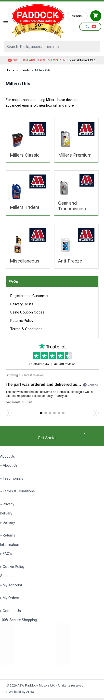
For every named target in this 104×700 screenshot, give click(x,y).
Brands (25, 70)
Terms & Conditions (26, 329)
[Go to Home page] (38, 21)
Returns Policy (21, 320)
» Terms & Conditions (17, 491)
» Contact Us (10, 611)
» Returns (7, 535)
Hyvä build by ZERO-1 (21, 692)
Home (10, 70)
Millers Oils (43, 70)
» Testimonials (11, 478)
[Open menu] (6, 21)
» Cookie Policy (12, 566)
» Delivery (7, 522)
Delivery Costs (21, 304)
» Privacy (7, 504)
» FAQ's (6, 553)
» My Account (11, 585)
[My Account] (77, 16)
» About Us (9, 465)
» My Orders (9, 598)
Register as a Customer (29, 296)
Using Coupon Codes (27, 312)
